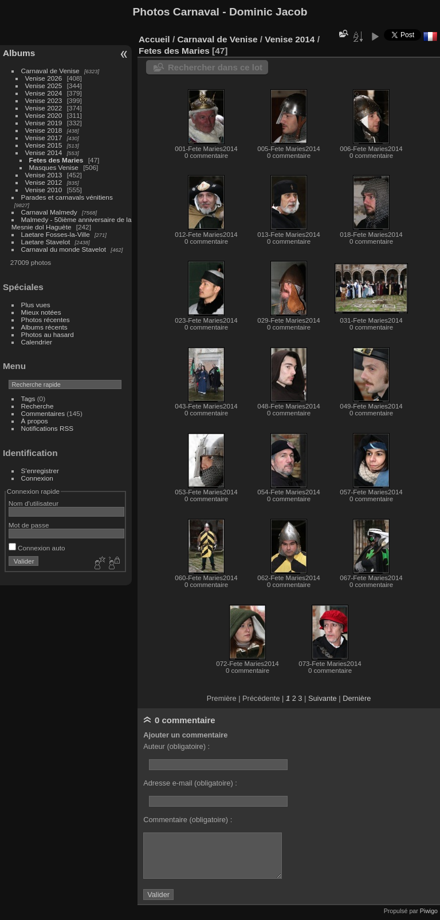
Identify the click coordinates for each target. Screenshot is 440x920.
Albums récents (44, 327)
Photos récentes (45, 319)
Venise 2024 (43, 93)
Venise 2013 (43, 175)
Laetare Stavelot (45, 241)
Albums (19, 53)
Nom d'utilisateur (33, 503)
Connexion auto (37, 548)
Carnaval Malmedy (49, 212)
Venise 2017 (43, 137)
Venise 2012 (43, 182)
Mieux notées (41, 312)
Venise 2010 (43, 189)
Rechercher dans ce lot (215, 67)
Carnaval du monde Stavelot (63, 249)
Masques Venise (53, 167)
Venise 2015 (43, 145)
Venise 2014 (43, 152)
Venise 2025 (43, 85)
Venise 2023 (43, 100)
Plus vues (35, 304)
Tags (28, 398)
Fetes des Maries (56, 160)
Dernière (357, 698)
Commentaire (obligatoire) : (187, 819)
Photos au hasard (47, 334)
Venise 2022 (43, 108)
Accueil (154, 39)
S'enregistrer (40, 470)
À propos (34, 421)
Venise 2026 (43, 78)
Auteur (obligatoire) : (176, 746)
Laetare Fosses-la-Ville (55, 234)
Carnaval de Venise (50, 70)
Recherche (37, 406)
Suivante (322, 698)
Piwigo (429, 910)
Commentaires (43, 413)
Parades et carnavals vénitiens (67, 197)
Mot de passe (29, 525)
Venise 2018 (43, 130)
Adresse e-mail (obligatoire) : (190, 783)
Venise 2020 (43, 115)
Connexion (37, 478)
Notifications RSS (47, 428)
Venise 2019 (43, 122)
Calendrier (36, 342)
